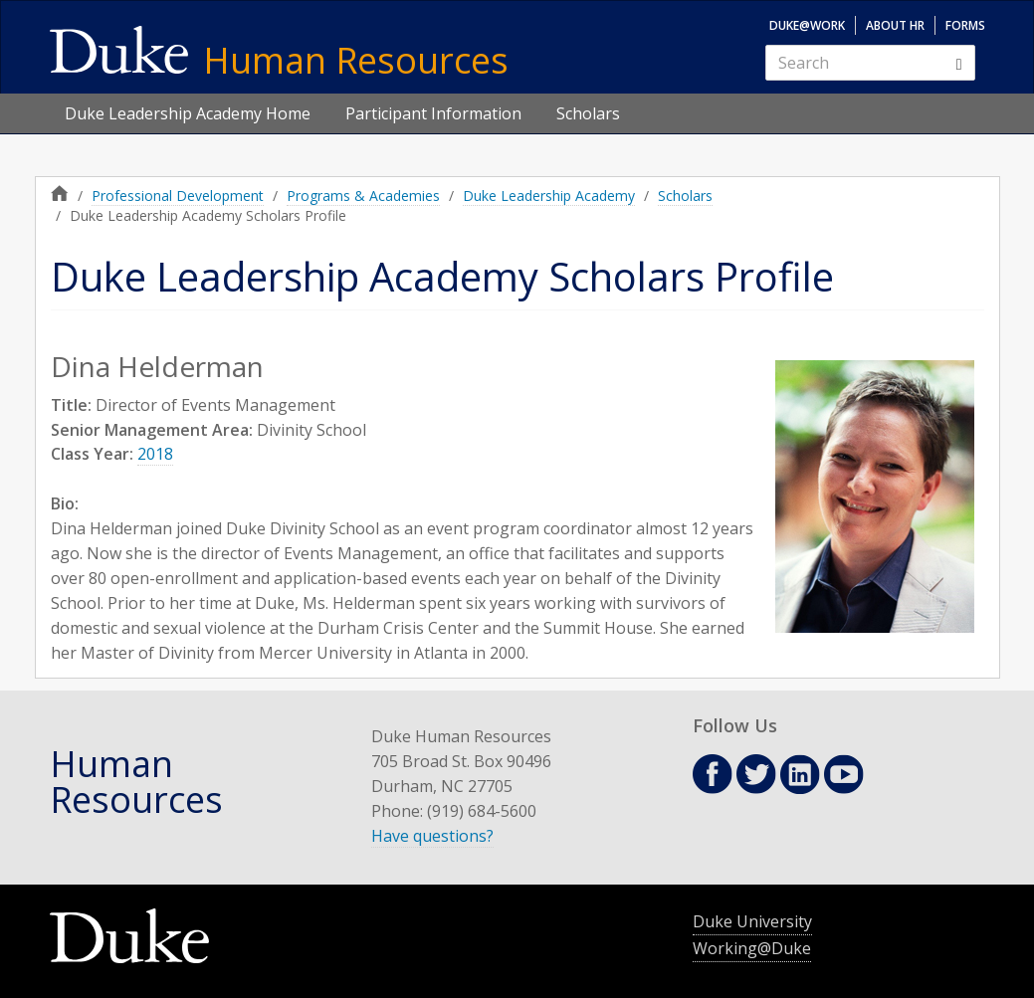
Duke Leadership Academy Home (187, 113)
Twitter (756, 774)
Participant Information (433, 113)
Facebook (712, 774)
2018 (155, 454)
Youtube (844, 774)
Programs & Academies (363, 195)
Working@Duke (752, 948)
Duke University (752, 921)
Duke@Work (807, 25)
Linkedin (800, 774)
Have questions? (432, 836)
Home (60, 193)
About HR (895, 25)
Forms (965, 25)
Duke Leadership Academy (549, 195)
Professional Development (178, 195)
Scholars (588, 113)
